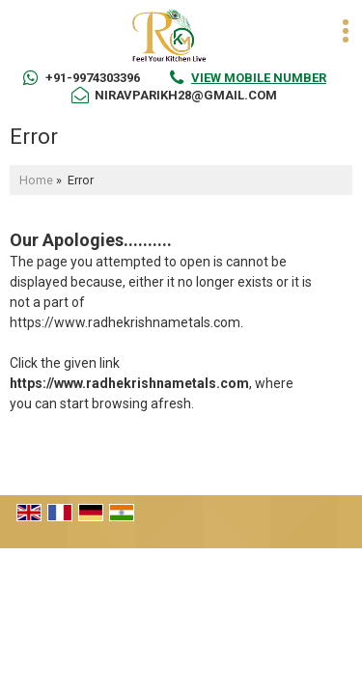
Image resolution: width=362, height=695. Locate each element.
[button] (258, 77)
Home (36, 180)
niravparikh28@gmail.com (186, 95)
